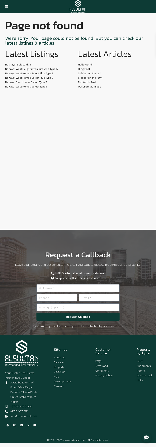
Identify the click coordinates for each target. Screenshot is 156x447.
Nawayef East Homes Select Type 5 (26, 82)
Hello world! (85, 65)
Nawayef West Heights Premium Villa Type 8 (31, 69)
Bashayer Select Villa (18, 65)
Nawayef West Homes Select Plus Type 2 (29, 73)
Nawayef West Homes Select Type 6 (26, 87)
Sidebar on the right (90, 78)
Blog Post (84, 69)
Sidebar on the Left (89, 73)
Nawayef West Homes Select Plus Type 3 (29, 78)
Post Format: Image (89, 87)
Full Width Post (87, 82)
